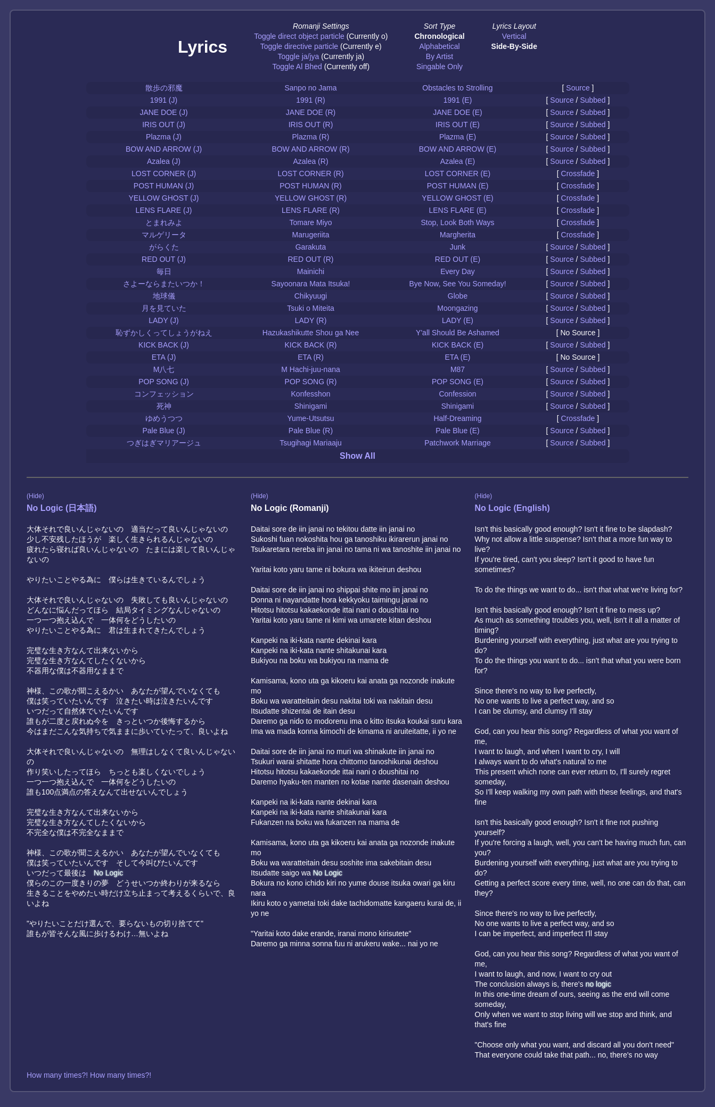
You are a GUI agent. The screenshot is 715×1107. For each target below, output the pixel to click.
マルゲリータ (164, 234)
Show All (357, 455)
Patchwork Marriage (457, 443)
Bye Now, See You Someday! (457, 283)
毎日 (164, 271)
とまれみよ (164, 222)
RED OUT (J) (164, 259)
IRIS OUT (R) (311, 124)
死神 (164, 406)
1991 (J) (163, 100)
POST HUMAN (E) (458, 185)
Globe (457, 296)
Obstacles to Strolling (457, 88)
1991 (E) (457, 100)
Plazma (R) (310, 137)
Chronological (439, 36)
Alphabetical (439, 46)
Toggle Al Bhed (297, 66)
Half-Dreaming (457, 418)
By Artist (439, 56)
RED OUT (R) (310, 259)
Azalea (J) (163, 161)
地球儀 (164, 296)
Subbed (592, 100)
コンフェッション (164, 394)
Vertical (514, 36)
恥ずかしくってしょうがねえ (164, 332)
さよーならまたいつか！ (164, 283)
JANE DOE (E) (457, 112)
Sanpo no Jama (310, 88)
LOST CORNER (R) (310, 173)
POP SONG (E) (457, 381)
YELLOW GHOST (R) (311, 198)
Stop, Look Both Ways (458, 222)
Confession (457, 394)
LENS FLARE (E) (457, 210)
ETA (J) (164, 357)
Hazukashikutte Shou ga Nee (310, 332)
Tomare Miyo (310, 222)
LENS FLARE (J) (164, 210)
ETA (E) (458, 357)
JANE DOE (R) (310, 112)
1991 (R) (310, 100)
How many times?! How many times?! (89, 1075)
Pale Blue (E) (457, 430)
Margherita (457, 234)
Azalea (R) (310, 161)
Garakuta (310, 247)
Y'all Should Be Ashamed (457, 332)
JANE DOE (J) (163, 112)
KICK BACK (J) (163, 345)
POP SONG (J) (163, 381)
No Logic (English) (512, 508)
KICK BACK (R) (310, 345)
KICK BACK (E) (457, 345)
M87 (457, 369)
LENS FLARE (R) (311, 210)
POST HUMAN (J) (164, 185)
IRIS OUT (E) (457, 124)
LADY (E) (457, 320)
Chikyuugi (310, 296)
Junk (458, 247)
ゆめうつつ (164, 418)
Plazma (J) (164, 137)
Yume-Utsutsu (310, 418)
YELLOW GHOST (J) (164, 198)
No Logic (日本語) (62, 508)
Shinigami (310, 406)
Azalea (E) (457, 161)
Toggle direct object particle (299, 36)
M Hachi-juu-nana (310, 369)
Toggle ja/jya (298, 56)
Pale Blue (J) (163, 430)
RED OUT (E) (457, 259)
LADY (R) (311, 320)
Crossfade (578, 173)
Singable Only (439, 66)
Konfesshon (311, 394)
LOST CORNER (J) (164, 173)
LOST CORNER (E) (457, 173)
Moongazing (457, 308)
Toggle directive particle (299, 46)
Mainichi (310, 271)
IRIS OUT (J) (163, 124)
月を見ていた (164, 308)
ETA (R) (311, 357)
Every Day (457, 271)
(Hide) (35, 496)
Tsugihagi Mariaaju (311, 443)
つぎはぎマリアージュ (164, 443)
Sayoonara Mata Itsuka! (311, 283)
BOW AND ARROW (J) (164, 149)
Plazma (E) (457, 137)
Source (577, 88)
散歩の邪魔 (164, 88)
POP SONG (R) (311, 381)
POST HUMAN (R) (310, 185)
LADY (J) (164, 320)
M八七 (164, 369)
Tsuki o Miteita (310, 308)
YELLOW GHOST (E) (457, 198)
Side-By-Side (514, 46)
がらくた (164, 247)
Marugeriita (310, 234)
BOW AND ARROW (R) (310, 149)
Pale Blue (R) (311, 430)
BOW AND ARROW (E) (457, 149)
